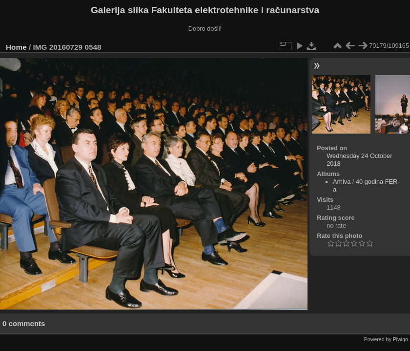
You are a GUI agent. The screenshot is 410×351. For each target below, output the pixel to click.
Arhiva (341, 181)
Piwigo (400, 339)
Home (16, 47)
